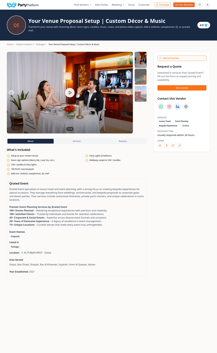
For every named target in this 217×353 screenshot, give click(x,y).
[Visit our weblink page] (186, 106)
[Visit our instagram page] (169, 106)
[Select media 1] (141, 60)
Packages (40, 44)
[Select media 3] (141, 94)
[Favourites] (199, 4)
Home (10, 44)
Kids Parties (101, 4)
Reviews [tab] (123, 141)
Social (131, 4)
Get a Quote (182, 87)
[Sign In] (207, 4)
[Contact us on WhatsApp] (161, 106)
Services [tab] (77, 141)
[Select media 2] (141, 77)
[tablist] (77, 141)
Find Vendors (83, 4)
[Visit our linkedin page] (177, 106)
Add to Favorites (169, 58)
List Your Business (184, 4)
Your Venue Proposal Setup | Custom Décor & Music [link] (74, 44)
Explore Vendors (24, 44)
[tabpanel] (77, 227)
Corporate (144, 4)
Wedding (118, 4)
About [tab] (30, 141)
